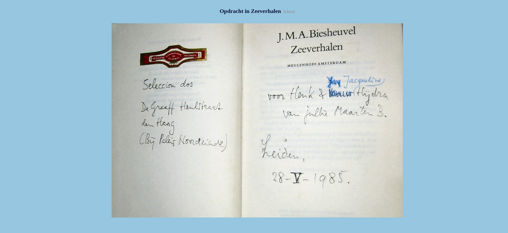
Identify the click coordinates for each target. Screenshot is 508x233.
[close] (288, 11)
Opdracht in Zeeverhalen (251, 11)
